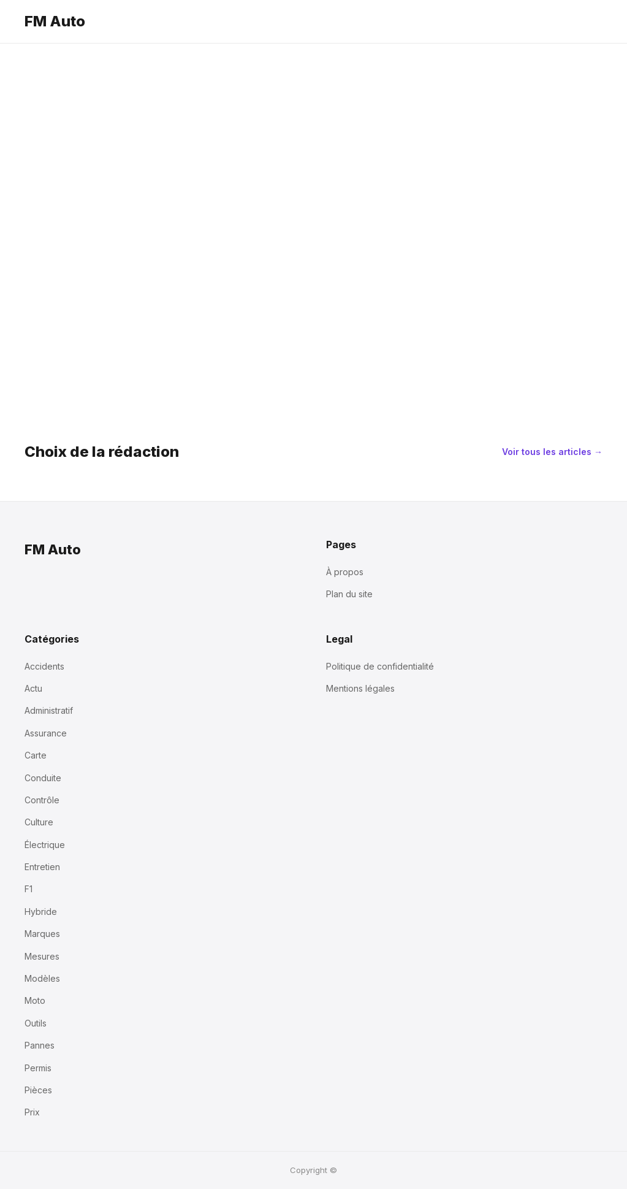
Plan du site (349, 594)
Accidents (44, 666)
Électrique (45, 844)
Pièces (38, 1090)
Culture (39, 822)
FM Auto (55, 21)
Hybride (41, 911)
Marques (42, 933)
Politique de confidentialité (380, 666)
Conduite (43, 778)
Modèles (42, 978)
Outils (36, 1023)
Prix (32, 1112)
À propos (344, 572)
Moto (35, 1000)
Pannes (40, 1045)
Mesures (42, 956)
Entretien (42, 867)
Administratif (49, 710)
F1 (28, 889)
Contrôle (42, 800)
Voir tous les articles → (552, 451)
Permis (38, 1068)
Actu (33, 688)
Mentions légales (360, 688)
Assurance (46, 733)
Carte (36, 755)
